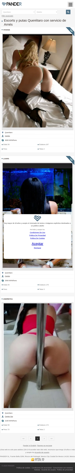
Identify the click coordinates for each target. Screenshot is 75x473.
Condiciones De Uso (37, 232)
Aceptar (37, 243)
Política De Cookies (37, 238)
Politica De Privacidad (37, 235)
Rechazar (37, 248)
